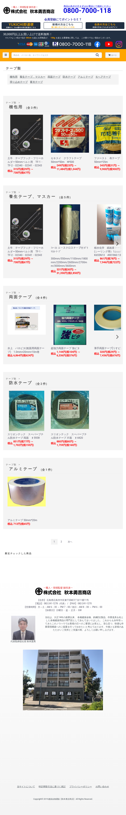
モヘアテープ (103, 76)
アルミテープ (85, 76)
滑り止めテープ (19, 81)
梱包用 (13, 76)
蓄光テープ (36, 81)
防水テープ (69, 76)
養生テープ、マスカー (32, 76)
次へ (70, 541)
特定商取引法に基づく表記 (52, 786)
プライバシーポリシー (80, 786)
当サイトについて (26, 786)
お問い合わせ (102, 786)
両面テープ (54, 76)
